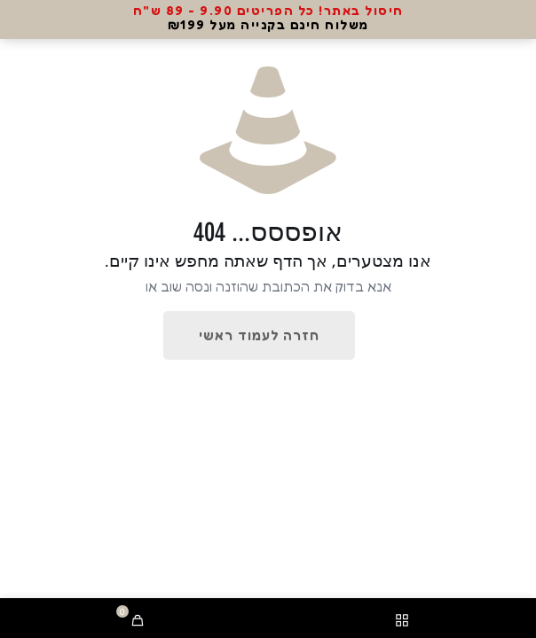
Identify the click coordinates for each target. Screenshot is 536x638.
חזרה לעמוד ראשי (259, 335)
